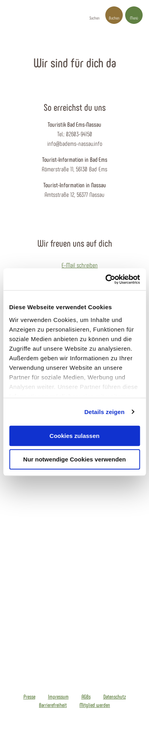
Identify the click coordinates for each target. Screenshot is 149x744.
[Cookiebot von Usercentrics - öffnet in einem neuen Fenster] (106, 279)
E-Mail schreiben (80, 265)
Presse (29, 696)
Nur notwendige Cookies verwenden (74, 459)
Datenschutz (114, 696)
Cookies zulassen (75, 435)
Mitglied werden (94, 705)
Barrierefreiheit (53, 705)
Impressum (58, 696)
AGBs (86, 696)
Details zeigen (104, 411)
